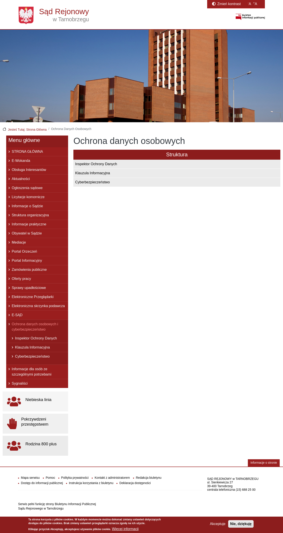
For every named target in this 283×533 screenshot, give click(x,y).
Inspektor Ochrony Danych (96, 164)
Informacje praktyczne (29, 224)
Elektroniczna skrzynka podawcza (38, 306)
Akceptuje (217, 525)
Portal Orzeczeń (24, 251)
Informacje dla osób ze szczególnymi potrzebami (32, 371)
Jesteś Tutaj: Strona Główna (27, 129)
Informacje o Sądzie (27, 206)
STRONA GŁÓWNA (27, 151)
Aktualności (21, 179)
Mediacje (19, 242)
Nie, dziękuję (241, 525)
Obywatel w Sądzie (27, 233)
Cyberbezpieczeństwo (92, 182)
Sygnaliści (20, 383)
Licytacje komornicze (28, 197)
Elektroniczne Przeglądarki (33, 297)
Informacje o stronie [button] (263, 462)
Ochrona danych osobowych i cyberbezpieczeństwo (35, 326)
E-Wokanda (21, 161)
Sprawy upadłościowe (29, 288)
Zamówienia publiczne (29, 269)
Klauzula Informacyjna (92, 173)
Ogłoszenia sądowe (27, 188)
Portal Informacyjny (27, 260)
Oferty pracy (21, 279)
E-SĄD (17, 315)
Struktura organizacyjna (30, 215)
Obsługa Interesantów (29, 170)
